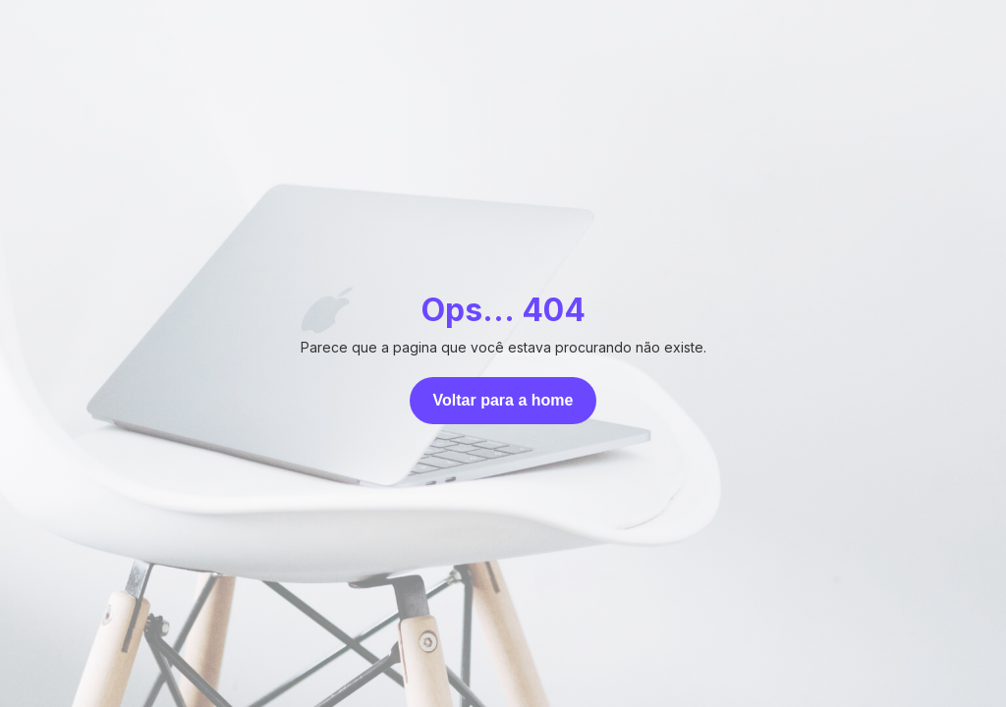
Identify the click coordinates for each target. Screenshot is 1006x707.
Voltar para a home (503, 400)
